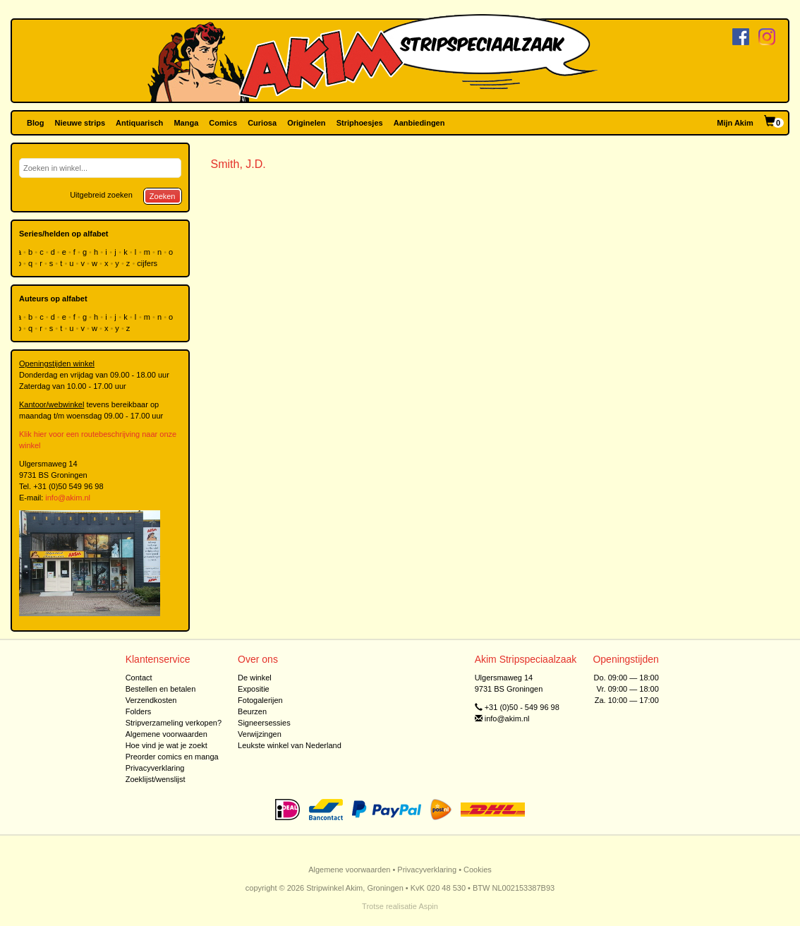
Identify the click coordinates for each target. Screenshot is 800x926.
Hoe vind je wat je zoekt (166, 745)
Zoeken (163, 196)
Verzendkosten (151, 700)
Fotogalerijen (260, 700)
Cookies (477, 869)
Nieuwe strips (80, 123)
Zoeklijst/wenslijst (156, 779)
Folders (139, 711)
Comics (223, 123)
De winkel (255, 677)
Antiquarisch (139, 123)
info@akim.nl (67, 497)
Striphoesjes (360, 123)
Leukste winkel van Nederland (289, 745)
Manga (186, 123)
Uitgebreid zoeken (101, 195)
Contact (139, 677)
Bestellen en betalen (161, 689)
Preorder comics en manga (172, 756)
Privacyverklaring (155, 768)
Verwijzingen (259, 734)
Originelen (306, 123)
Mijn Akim (735, 123)
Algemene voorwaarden (166, 734)
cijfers (148, 263)
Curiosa (262, 123)
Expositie (253, 689)
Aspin (428, 906)
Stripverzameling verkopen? (174, 722)
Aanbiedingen (419, 123)
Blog (35, 123)
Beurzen (252, 711)
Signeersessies (264, 722)
